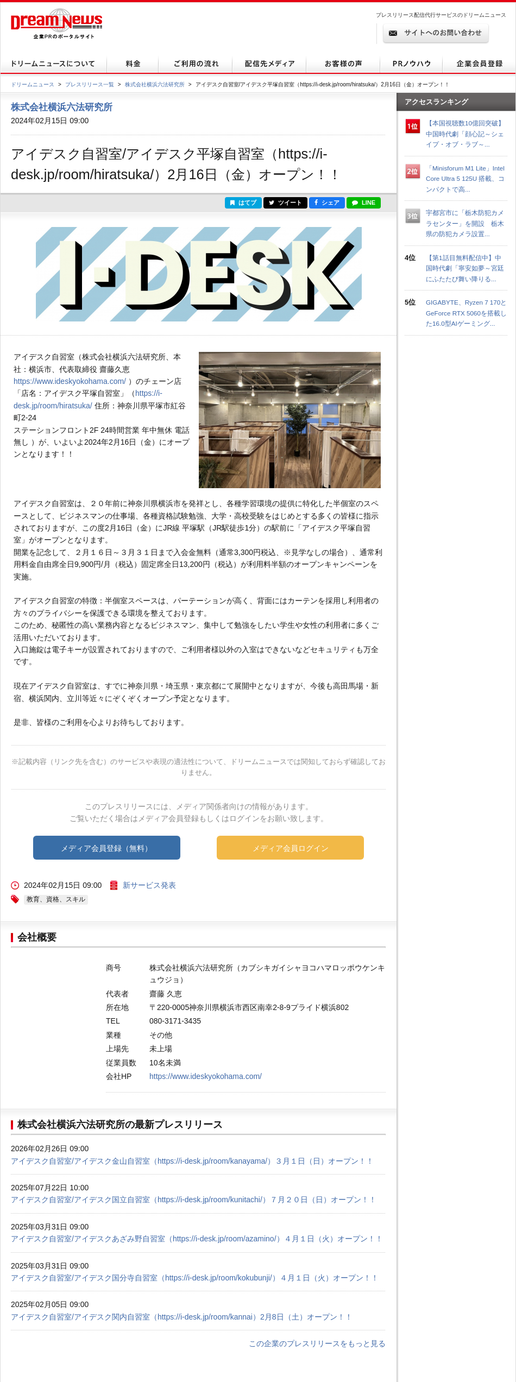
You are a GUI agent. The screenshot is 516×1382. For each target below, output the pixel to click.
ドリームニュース (32, 84)
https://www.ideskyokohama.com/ (70, 381)
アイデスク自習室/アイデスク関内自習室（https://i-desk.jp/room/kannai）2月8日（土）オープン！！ (182, 1316)
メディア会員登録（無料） (106, 848)
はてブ (243, 202)
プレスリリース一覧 (89, 84)
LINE (363, 202)
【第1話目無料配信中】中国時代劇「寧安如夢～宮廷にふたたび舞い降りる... (465, 268)
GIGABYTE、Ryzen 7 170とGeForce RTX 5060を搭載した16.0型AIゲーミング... (466, 313)
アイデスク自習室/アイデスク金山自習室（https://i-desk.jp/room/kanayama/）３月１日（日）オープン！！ (192, 1161)
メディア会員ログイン (291, 848)
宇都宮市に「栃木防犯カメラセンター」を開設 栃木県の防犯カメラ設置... (465, 223)
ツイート (285, 202)
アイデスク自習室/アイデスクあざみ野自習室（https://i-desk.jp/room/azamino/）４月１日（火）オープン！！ (197, 1238)
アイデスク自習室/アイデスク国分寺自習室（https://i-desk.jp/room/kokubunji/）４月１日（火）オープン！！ (195, 1277)
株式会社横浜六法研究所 (155, 84)
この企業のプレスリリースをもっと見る (317, 1343)
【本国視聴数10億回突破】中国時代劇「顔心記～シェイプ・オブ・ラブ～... (465, 133)
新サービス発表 (149, 885)
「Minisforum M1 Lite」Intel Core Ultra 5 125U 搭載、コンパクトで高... (465, 179)
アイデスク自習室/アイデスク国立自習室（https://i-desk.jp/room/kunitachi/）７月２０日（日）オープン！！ (193, 1199)
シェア (326, 202)
